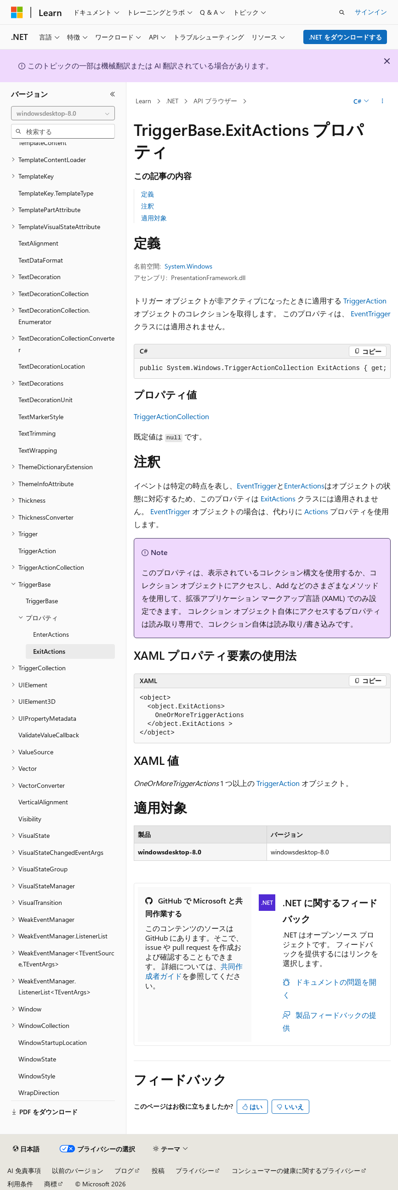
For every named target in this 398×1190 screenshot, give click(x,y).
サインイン (371, 11)
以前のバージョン (77, 1170)
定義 (147, 194)
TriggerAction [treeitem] (37, 550)
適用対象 (154, 217)
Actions (316, 511)
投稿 (158, 1170)
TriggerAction (365, 300)
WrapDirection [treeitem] (38, 1092)
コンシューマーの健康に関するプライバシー (296, 1170)
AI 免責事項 (24, 1170)
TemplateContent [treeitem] (42, 142)
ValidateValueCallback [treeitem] (48, 734)
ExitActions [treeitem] (49, 651)
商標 (50, 1183)
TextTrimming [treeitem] (37, 433)
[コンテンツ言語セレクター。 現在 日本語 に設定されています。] (26, 1149)
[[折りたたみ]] (112, 94)
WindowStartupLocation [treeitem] (52, 1042)
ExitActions (278, 498)
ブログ (124, 1170)
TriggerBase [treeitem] (42, 600)
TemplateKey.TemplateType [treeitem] (55, 193)
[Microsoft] (17, 12)
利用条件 (20, 1183)
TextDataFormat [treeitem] (40, 260)
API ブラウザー (215, 100)
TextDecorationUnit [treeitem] (45, 399)
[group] (262, 369)
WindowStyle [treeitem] (36, 1076)
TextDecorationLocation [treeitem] (51, 366)
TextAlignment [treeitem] (38, 243)
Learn (143, 100)
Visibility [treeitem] (29, 818)
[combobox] (63, 113)
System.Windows (188, 266)
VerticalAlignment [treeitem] (43, 801)
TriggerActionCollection (171, 416)
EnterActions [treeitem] (51, 634)
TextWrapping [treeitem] (37, 450)
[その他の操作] (383, 101)
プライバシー (195, 1170)
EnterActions (304, 485)
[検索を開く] (342, 12)
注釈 (147, 206)
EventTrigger (371, 313)
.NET (172, 100)
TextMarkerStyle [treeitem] (40, 416)
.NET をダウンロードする (345, 37)
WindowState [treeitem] (37, 1059)
